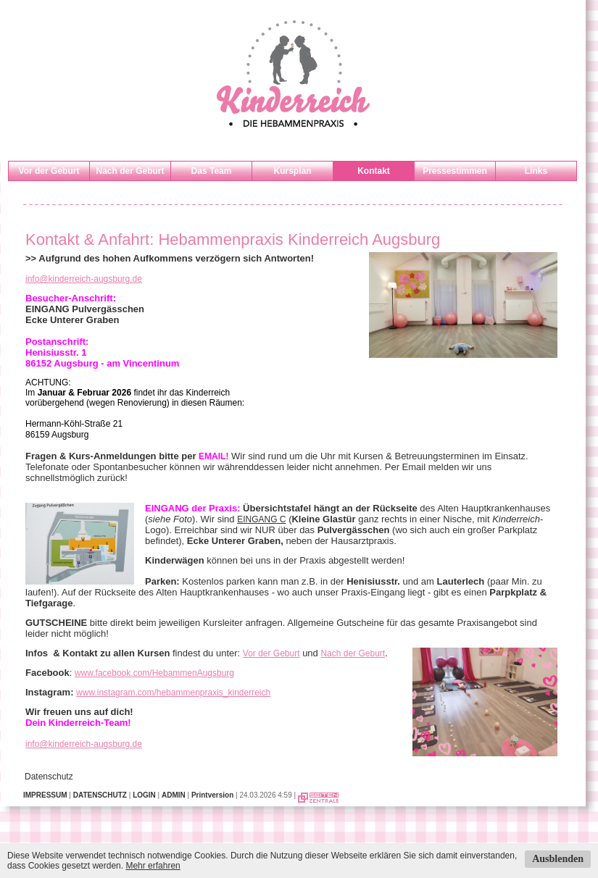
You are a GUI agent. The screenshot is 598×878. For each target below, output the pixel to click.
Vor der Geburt (49, 171)
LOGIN (144, 795)
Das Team (211, 171)
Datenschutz (49, 777)
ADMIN (174, 795)
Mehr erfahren (152, 866)
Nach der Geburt (130, 171)
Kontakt (373, 171)
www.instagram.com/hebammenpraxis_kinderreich (173, 692)
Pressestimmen (455, 171)
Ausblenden (558, 858)
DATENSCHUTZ (100, 795)
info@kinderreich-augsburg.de (83, 279)
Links (536, 171)
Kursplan (292, 171)
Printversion (212, 795)
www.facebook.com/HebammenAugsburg (154, 673)
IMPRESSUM (45, 795)
